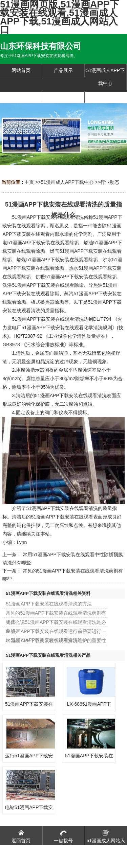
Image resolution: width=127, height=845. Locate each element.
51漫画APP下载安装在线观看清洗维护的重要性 (56, 640)
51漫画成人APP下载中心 (67, 182)
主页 (29, 182)
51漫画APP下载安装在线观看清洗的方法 (49, 603)
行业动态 (109, 182)
